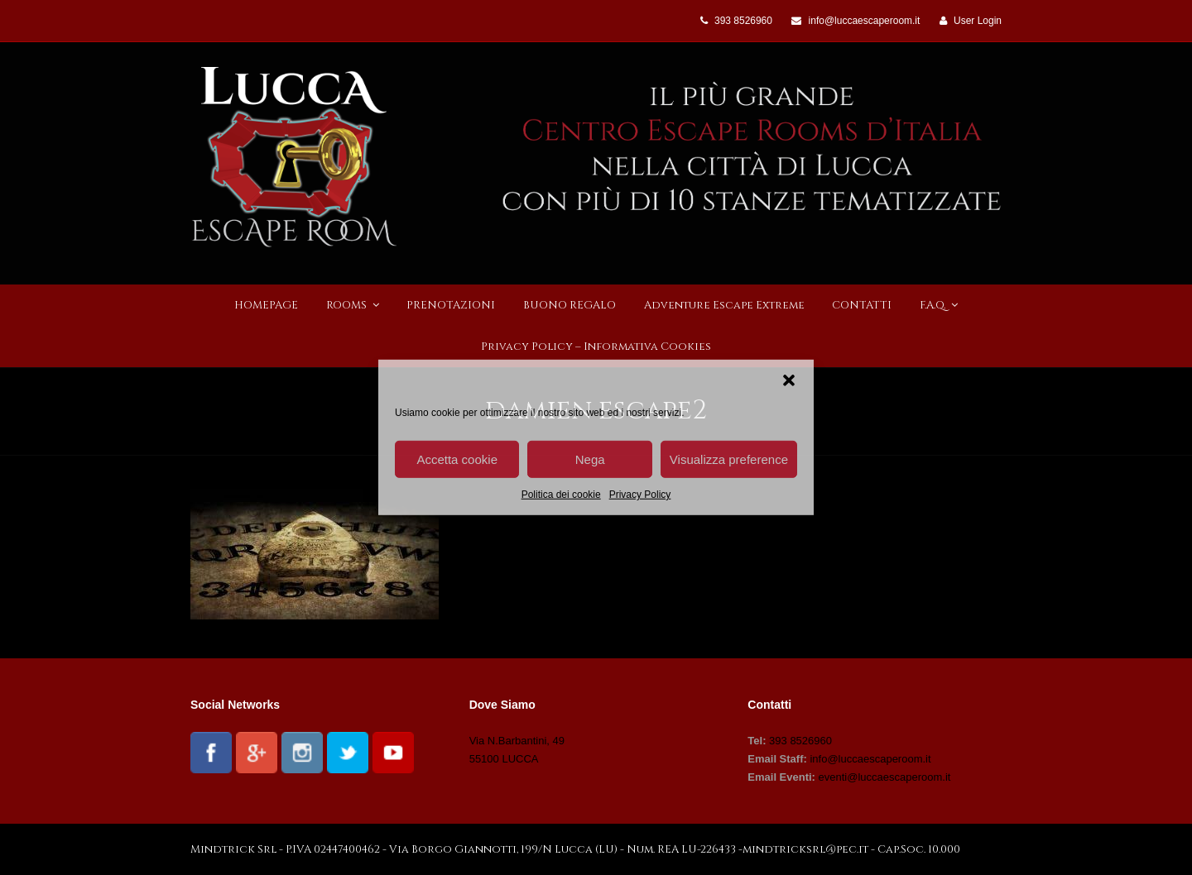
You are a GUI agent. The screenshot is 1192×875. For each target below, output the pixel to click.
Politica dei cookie (561, 494)
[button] (789, 380)
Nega (590, 459)
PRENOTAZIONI (450, 305)
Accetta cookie (456, 459)
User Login (978, 20)
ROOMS (352, 305)
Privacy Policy (640, 494)
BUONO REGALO (569, 305)
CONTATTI (862, 305)
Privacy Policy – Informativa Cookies (596, 346)
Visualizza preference (729, 459)
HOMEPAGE (266, 305)
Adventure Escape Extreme (724, 305)
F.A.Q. (939, 305)
